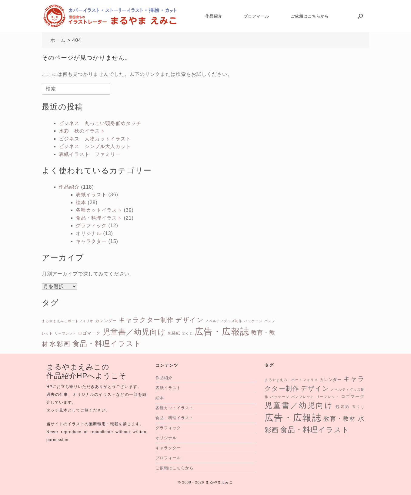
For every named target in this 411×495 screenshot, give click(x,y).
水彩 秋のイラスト (82, 130)
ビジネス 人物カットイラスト (95, 138)
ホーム (58, 40)
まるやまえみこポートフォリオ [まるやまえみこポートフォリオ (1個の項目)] (68, 321)
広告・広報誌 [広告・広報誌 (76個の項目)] (222, 331)
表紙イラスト (91, 194)
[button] (360, 16)
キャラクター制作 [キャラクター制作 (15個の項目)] (146, 319)
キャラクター (91, 241)
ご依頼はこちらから (310, 16)
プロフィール (256, 16)
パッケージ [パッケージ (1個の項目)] (253, 321)
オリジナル (89, 233)
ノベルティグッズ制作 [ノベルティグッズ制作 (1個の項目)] (223, 321)
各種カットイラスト (99, 210)
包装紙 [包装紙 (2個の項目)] (174, 333)
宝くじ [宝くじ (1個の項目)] (187, 333)
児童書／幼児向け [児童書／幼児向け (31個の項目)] (134, 332)
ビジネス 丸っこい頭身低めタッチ (100, 123)
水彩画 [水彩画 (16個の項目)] (59, 344)
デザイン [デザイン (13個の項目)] (189, 319)
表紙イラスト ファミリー (90, 154)
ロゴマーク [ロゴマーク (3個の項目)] (89, 333)
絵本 (81, 202)
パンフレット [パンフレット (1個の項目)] (303, 397)
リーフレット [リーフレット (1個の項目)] (65, 333)
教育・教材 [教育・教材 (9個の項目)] (339, 419)
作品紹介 (213, 16)
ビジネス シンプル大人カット (95, 146)
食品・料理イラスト (99, 218)
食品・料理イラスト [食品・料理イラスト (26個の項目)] (107, 343)
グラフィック (91, 225)
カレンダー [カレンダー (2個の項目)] (106, 320)
